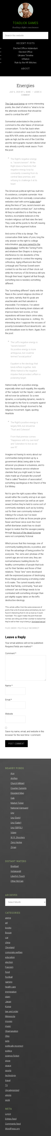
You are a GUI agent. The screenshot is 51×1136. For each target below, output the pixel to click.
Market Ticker (17, 803)
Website (9, 714)
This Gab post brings (15, 103)
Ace (12, 773)
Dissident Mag (17, 793)
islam (7, 996)
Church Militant (17, 783)
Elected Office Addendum (25, 48)
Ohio (7, 1036)
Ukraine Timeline (25, 55)
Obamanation (11, 1031)
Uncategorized (12, 1090)
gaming (8, 982)
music (8, 1026)
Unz (12, 813)
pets (7, 1041)
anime (8, 918)
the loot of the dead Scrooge (27, 532)
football (9, 977)
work (7, 1100)
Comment (10, 653)
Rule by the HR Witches (25, 62)
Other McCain (17, 881)
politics (8, 1051)
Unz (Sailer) (16, 822)
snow (7, 1060)
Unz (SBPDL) (17, 827)
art (6, 923)
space (8, 1065)
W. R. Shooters (18, 837)
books (8, 927)
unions (8, 1095)
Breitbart (15, 866)
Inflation (25, 59)
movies (8, 1021)
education (10, 957)
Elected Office (25, 52)
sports (8, 1070)
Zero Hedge (16, 842)
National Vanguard (19, 808)
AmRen (14, 778)
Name (9, 685)
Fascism (9, 967)
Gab (13, 798)
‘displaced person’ (38, 622)
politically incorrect (28, 628)
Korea (8, 1006)
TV (6, 1085)
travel (7, 1080)
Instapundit (16, 871)
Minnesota (10, 1016)
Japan (8, 1001)
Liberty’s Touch (18, 876)
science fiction (12, 1055)
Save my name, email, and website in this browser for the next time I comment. (24, 733)
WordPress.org (12, 1128)
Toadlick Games (25, 23)
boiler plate (35, 201)
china (7, 942)
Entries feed (10, 1119)
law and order (11, 1011)
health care (10, 987)
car (6, 937)
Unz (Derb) (16, 817)
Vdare (13, 832)
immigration (10, 991)
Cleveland (9, 947)
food (7, 972)
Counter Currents (19, 788)
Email (8, 699)
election (9, 962)
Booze (8, 932)
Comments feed (13, 1123)
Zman (13, 847)
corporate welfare (13, 952)
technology (10, 1075)
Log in (8, 1114)
